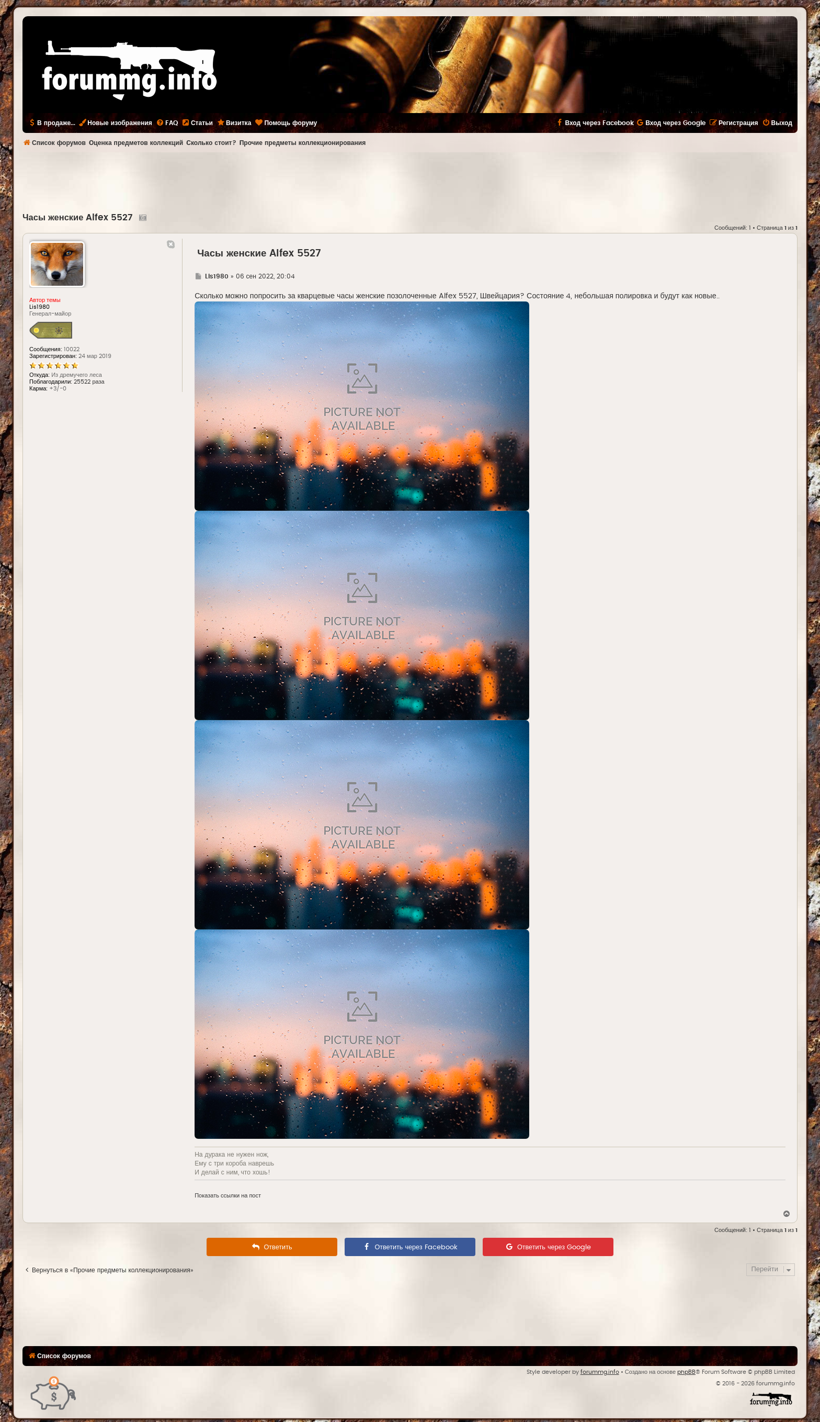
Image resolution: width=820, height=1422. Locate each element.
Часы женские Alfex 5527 (78, 218)
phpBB (686, 1372)
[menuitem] (167, 123)
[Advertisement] (410, 181)
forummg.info (599, 1372)
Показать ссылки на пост (228, 1196)
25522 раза (89, 382)
